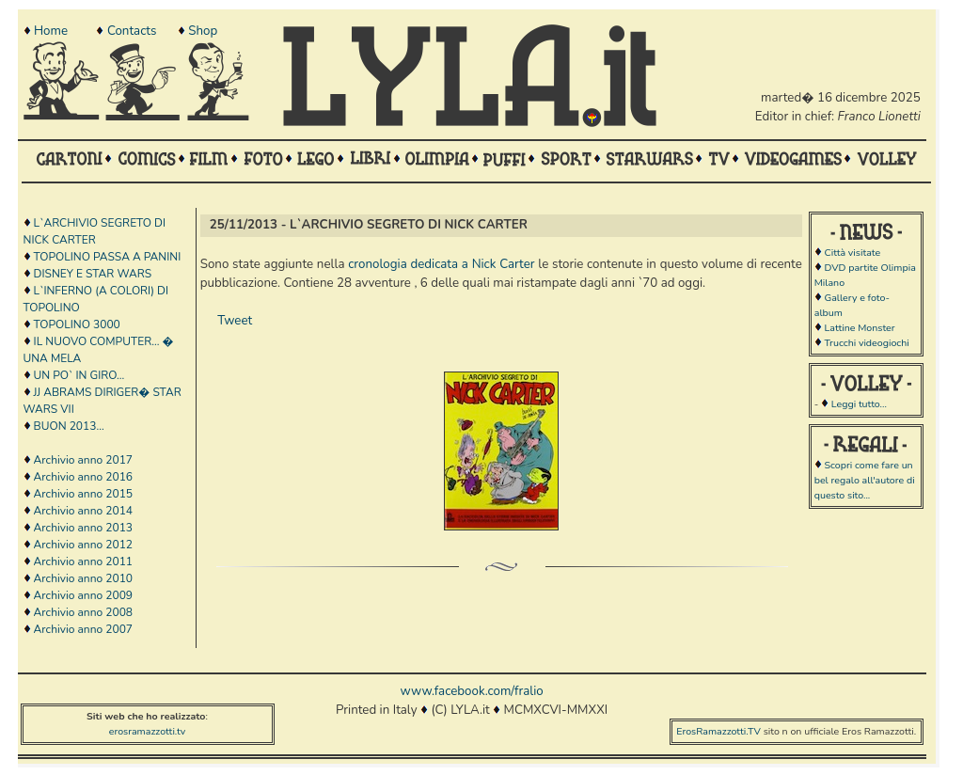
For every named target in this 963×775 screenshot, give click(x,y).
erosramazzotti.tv (147, 731)
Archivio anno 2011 (83, 561)
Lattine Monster (859, 328)
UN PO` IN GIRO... (79, 375)
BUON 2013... (69, 426)
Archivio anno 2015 (83, 493)
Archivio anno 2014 (83, 510)
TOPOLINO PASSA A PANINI (108, 256)
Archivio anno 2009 (83, 595)
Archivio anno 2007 (83, 629)
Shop (202, 31)
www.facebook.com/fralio (471, 691)
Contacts (131, 31)
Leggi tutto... (859, 404)
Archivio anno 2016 (83, 476)
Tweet (234, 320)
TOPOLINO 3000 (77, 324)
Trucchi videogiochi (866, 343)
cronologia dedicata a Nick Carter (441, 264)
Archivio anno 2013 (83, 527)
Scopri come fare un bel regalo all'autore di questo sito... (864, 480)
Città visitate (852, 252)
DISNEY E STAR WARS (93, 273)
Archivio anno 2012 (83, 544)
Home (51, 31)
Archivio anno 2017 (83, 459)
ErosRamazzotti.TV (718, 731)
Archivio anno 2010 (83, 578)
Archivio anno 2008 (83, 612)
